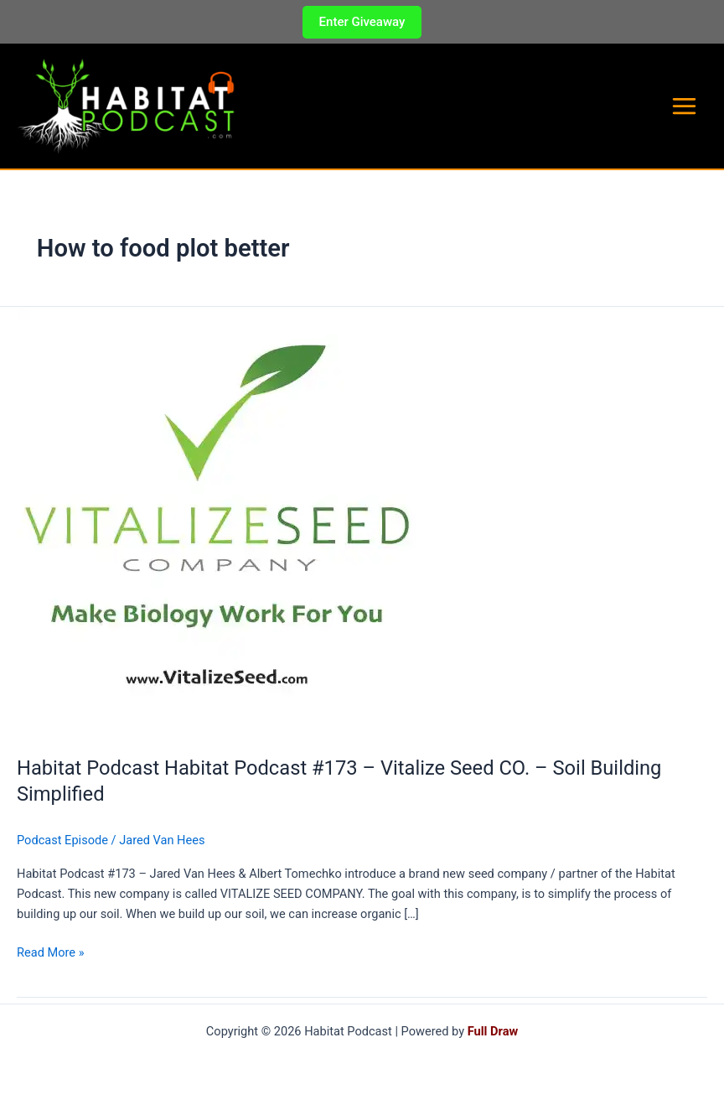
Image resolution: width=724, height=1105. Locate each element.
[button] (362, 22)
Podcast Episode (62, 845)
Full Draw (493, 1031)
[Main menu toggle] (684, 109)
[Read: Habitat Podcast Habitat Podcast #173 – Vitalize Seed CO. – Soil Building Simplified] (216, 526)
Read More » (51, 958)
